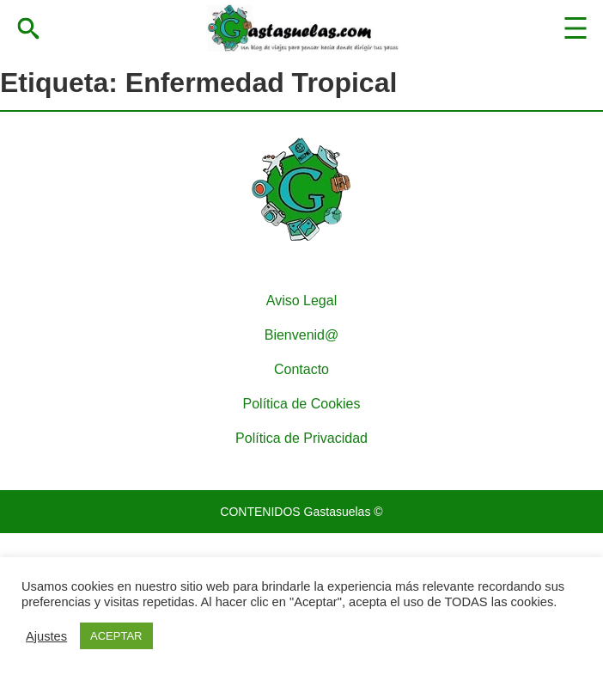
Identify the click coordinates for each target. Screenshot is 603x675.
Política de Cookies (302, 403)
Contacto (301, 369)
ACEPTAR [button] (116, 635)
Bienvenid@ (302, 335)
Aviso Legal (301, 300)
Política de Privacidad (301, 438)
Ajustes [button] (46, 636)
